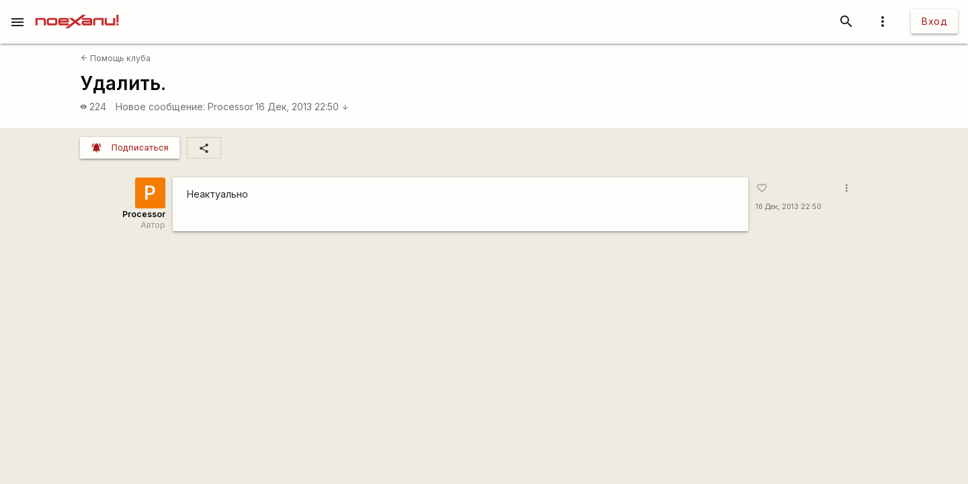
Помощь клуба (115, 58)
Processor (230, 106)
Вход (934, 21)
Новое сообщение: (160, 106)
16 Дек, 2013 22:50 (302, 106)
